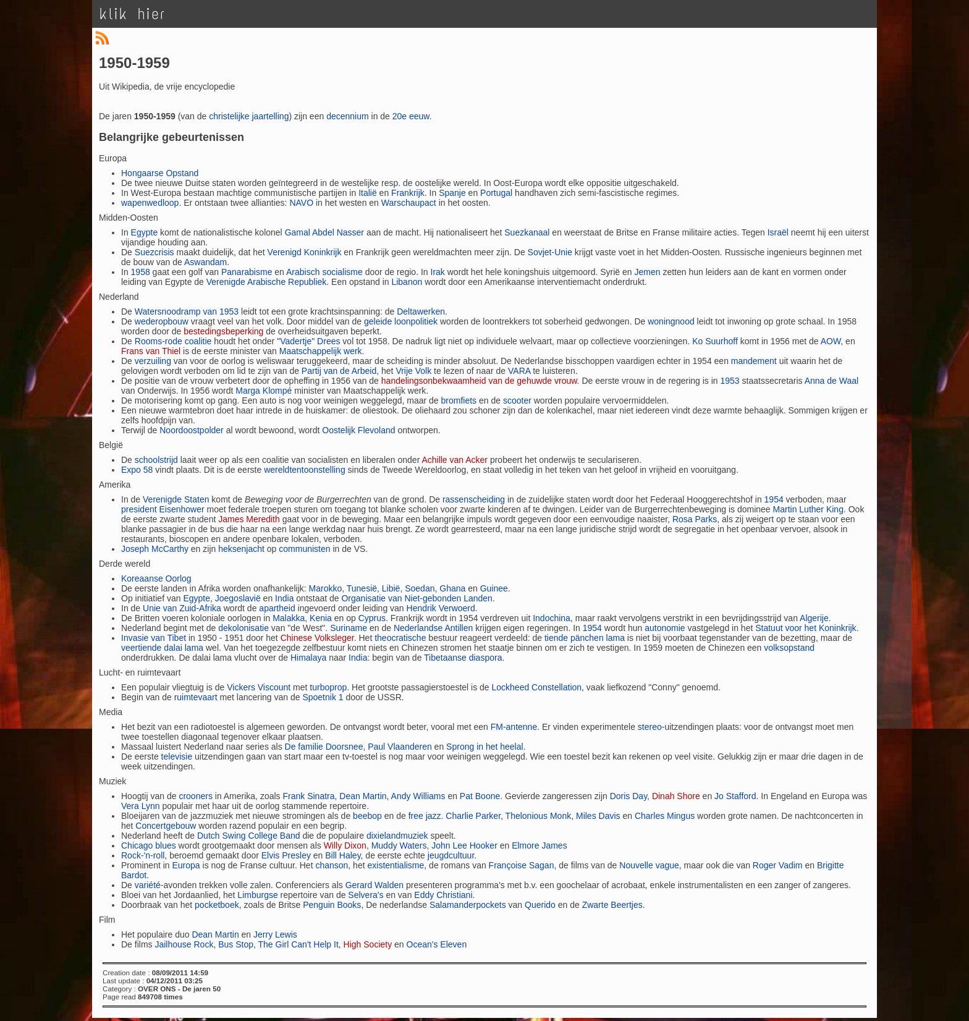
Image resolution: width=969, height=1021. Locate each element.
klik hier (132, 13)
